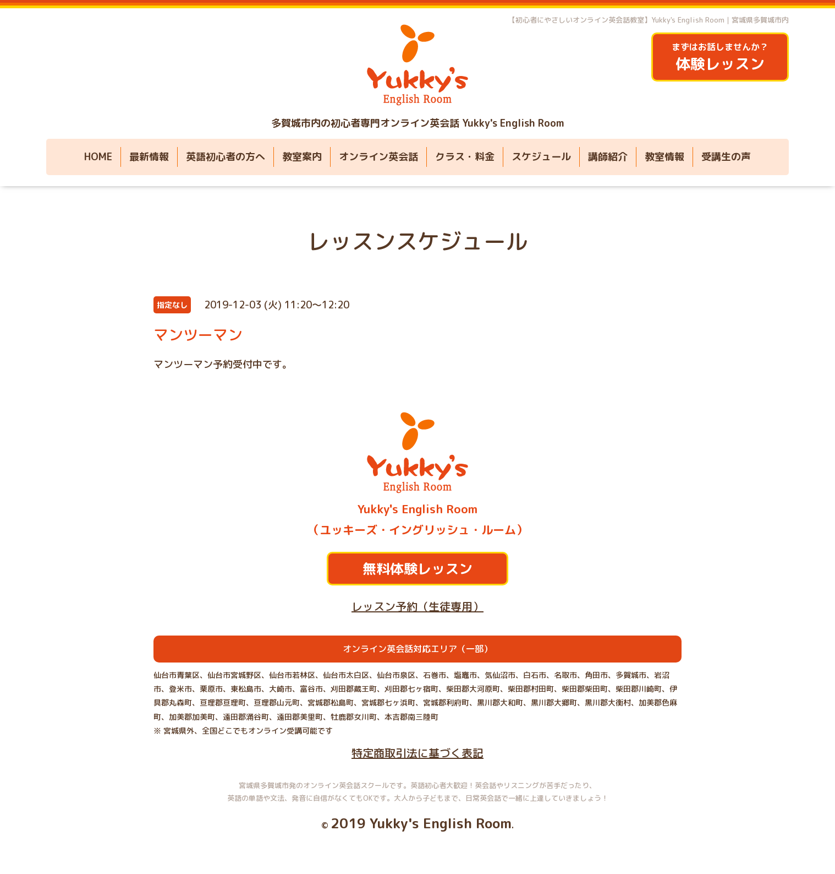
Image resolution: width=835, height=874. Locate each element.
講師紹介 (608, 157)
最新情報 (149, 157)
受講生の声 (726, 157)
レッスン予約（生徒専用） (417, 606)
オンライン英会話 (378, 157)
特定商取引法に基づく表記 (417, 753)
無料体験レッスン (417, 568)
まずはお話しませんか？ (720, 57)
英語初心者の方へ (225, 157)
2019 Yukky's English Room (421, 823)
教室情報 (664, 157)
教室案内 (302, 157)
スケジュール (541, 157)
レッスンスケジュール (417, 241)
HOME (98, 157)
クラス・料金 (465, 157)
